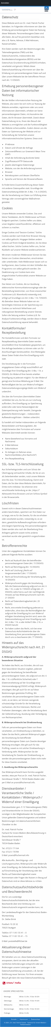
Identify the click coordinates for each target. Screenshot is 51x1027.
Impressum (24, 1019)
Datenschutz (35, 1019)
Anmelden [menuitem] (5, 3)
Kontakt (14, 1019)
